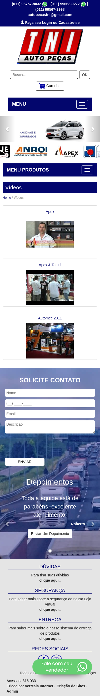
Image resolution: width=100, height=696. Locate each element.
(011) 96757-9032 (26, 3)
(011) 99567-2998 (49, 9)
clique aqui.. (50, 580)
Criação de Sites (71, 685)
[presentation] (40, 446)
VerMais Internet (39, 685)
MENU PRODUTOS (28, 169)
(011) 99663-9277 (65, 3)
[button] (7, 129)
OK (84, 74)
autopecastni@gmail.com (50, 14)
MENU (19, 103)
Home (7, 197)
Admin (12, 691)
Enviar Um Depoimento (50, 533)
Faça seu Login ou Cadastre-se (50, 22)
